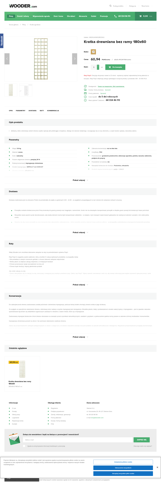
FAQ (52, 424)
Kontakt (14, 424)
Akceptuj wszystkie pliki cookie (123, 473)
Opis (11, 111)
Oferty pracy (16, 414)
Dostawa (32, 111)
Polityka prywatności (57, 411)
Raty (42, 111)
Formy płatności (56, 418)
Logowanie (15, 418)
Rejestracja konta (17, 421)
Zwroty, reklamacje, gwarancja (61, 414)
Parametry (20, 111)
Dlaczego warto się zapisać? (143, 446)
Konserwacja (53, 111)
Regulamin (54, 408)
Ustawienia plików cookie (123, 462)
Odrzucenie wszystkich (123, 468)
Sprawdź (108, 90)
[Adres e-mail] (77, 439)
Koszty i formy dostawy (58, 421)
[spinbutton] (94, 67)
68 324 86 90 (93, 414)
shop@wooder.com (97, 418)
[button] (98, 66)
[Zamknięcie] (157, 467)
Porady (14, 411)
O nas (14, 408)
